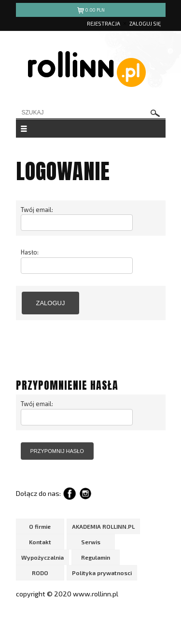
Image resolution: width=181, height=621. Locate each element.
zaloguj (50, 303)
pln (90, 11)
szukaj (155, 113)
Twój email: (37, 209)
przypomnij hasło (57, 451)
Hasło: (30, 252)
